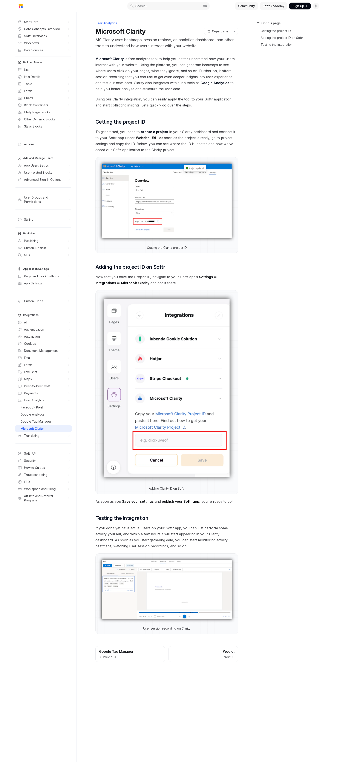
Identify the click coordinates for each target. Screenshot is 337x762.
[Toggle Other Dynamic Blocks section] (43, 119)
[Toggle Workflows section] (43, 43)
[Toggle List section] (43, 69)
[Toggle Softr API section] (43, 453)
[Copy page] (217, 31)
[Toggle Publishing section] (43, 240)
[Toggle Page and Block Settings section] (43, 276)
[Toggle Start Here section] (43, 21)
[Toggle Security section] (43, 460)
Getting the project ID (276, 31)
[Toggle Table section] (43, 83)
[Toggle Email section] (43, 357)
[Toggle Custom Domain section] (43, 247)
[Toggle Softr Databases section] (43, 36)
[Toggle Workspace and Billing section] (43, 489)
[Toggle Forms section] (43, 91)
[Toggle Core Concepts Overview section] (43, 29)
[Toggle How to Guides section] (43, 467)
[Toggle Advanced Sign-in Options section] (43, 179)
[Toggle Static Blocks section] (43, 126)
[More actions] (234, 31)
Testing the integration (277, 44)
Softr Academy (273, 6)
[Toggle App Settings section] (43, 283)
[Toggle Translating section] (43, 435)
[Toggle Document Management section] (43, 350)
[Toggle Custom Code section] (43, 301)
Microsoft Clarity (109, 59)
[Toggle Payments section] (43, 393)
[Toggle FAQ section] (43, 481)
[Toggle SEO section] (43, 255)
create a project (154, 132)
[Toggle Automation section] (43, 336)
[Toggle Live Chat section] (43, 372)
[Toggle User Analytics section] (43, 400)
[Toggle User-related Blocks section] (43, 172)
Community (246, 6)
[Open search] (168, 6)
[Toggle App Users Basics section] (43, 165)
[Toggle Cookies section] (43, 343)
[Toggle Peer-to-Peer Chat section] (43, 386)
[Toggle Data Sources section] (43, 50)
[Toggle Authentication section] (43, 329)
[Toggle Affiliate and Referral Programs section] (43, 498)
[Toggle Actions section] (43, 144)
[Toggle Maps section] (43, 379)
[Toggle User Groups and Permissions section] (43, 199)
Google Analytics (215, 83)
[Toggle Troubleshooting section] (43, 474)
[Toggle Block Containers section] (43, 105)
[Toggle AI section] (43, 322)
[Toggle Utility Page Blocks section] (43, 112)
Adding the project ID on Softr (282, 37)
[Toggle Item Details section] (43, 76)
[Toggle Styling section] (43, 219)
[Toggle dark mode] (315, 6)
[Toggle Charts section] (43, 98)
